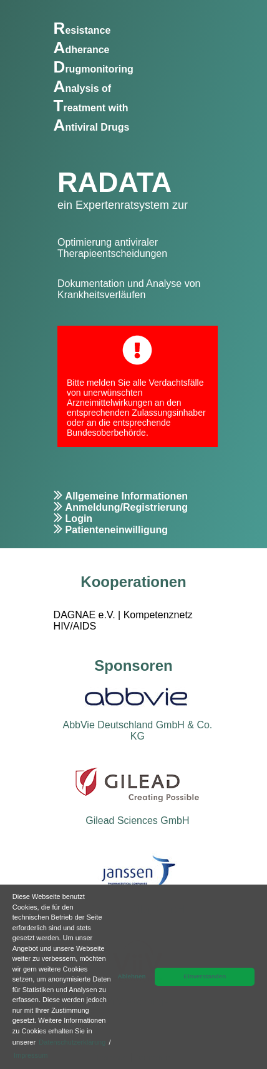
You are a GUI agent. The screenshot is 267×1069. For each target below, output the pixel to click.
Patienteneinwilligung (117, 529)
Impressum (30, 1055)
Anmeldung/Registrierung (127, 507)
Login (79, 518)
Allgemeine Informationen (127, 496)
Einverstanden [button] (204, 976)
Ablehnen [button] (132, 976)
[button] (52, 1056)
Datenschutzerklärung (72, 1042)
